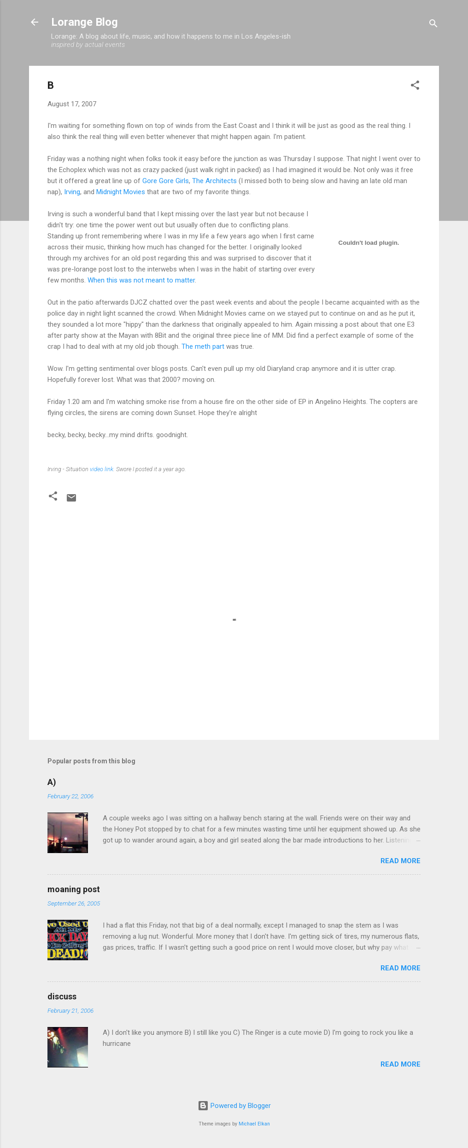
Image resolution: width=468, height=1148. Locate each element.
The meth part (202, 346)
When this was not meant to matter (141, 280)
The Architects (214, 181)
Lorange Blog (84, 22)
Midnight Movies (120, 192)
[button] (415, 87)
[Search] (433, 25)
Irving (72, 192)
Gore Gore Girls (165, 181)
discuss (61, 996)
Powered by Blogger (234, 1106)
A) (51, 782)
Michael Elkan (254, 1124)
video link (101, 469)
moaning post (73, 889)
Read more (400, 861)
